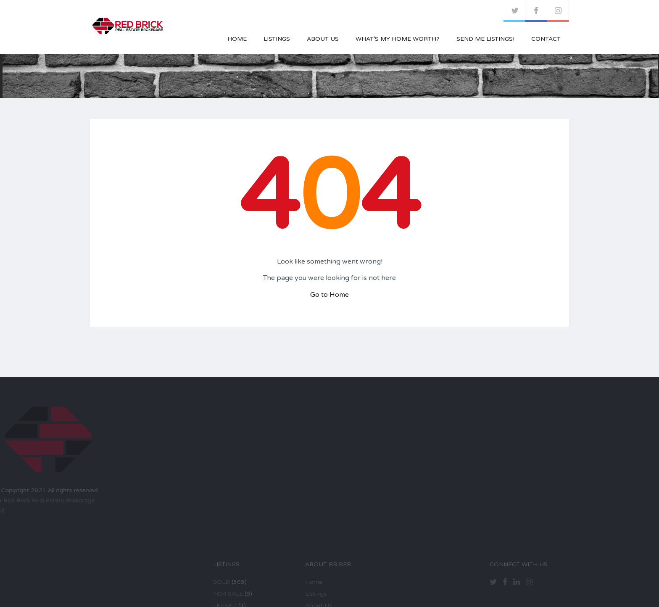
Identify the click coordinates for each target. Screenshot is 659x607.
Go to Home (329, 294)
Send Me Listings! (485, 38)
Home (237, 38)
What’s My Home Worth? (398, 38)
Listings (277, 38)
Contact (546, 38)
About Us (323, 38)
